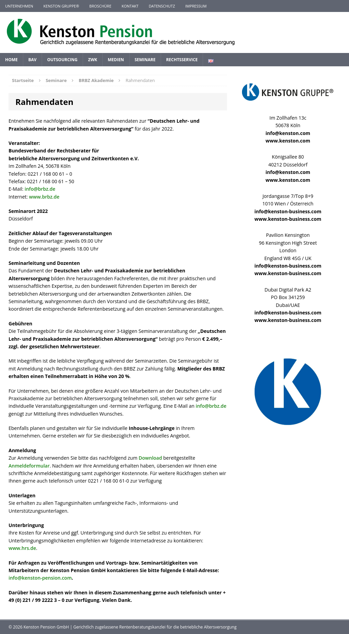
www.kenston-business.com (287, 219)
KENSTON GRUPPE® (61, 6)
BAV (32, 60)
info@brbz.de (40, 189)
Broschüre (100, 6)
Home (11, 60)
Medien (116, 60)
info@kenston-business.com (287, 211)
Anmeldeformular (29, 465)
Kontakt (130, 6)
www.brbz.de (44, 196)
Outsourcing (62, 60)
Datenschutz (162, 6)
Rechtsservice (182, 60)
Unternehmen (19, 6)
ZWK (92, 60)
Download (150, 458)
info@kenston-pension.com (40, 578)
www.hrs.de (22, 548)
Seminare (145, 60)
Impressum (195, 6)
